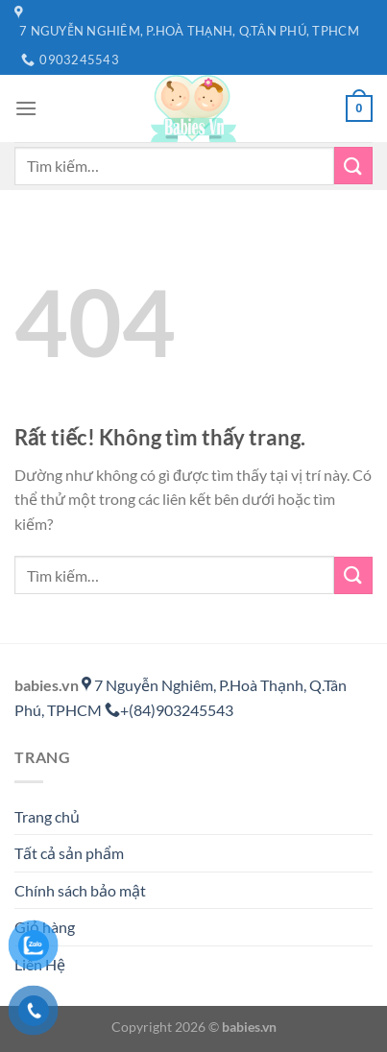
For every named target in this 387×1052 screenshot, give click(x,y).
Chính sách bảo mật (80, 890)
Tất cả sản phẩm (69, 853)
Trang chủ (47, 816)
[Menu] (25, 108)
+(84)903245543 (169, 710)
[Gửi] (353, 165)
